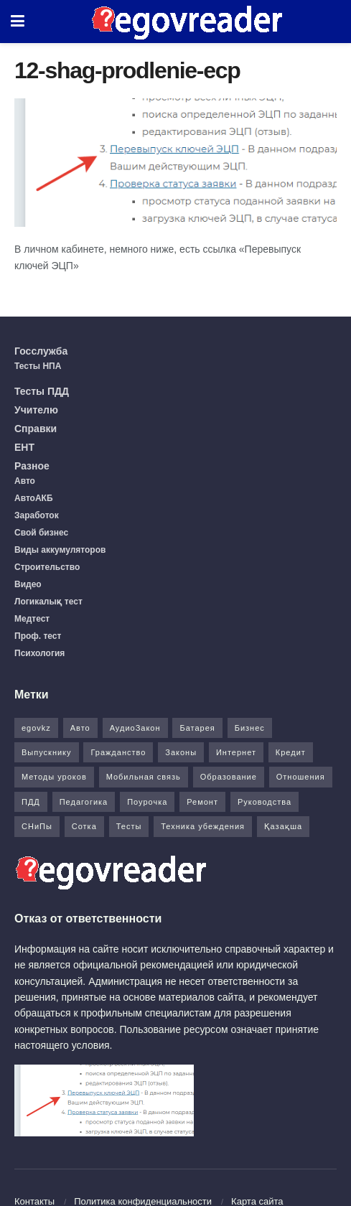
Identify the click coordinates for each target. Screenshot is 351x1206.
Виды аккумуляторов (60, 550)
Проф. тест (37, 636)
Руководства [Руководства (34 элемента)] (264, 802)
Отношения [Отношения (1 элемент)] (300, 776)
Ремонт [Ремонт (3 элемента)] (202, 802)
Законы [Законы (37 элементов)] (181, 752)
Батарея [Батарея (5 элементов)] (197, 728)
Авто (24, 481)
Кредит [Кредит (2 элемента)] (291, 752)
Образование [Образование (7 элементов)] (228, 776)
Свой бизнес (41, 533)
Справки (35, 428)
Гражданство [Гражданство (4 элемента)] (118, 752)
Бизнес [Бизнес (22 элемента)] (250, 728)
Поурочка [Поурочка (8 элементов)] (147, 802)
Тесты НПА (37, 366)
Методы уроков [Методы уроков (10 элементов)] (54, 776)
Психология (39, 653)
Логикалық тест (48, 602)
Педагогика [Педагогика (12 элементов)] (84, 802)
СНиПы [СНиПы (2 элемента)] (37, 826)
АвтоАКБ (33, 498)
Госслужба (40, 351)
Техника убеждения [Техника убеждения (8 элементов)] (203, 826)
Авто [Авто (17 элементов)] (80, 728)
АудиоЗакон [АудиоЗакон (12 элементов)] (135, 728)
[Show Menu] (17, 21)
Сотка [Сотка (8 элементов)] (84, 826)
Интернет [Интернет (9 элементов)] (236, 752)
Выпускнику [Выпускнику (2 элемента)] (47, 752)
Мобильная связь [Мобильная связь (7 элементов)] (143, 776)
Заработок (36, 515)
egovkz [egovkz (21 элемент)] (36, 728)
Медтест (32, 619)
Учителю (36, 410)
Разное (32, 466)
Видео (28, 584)
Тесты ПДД (41, 391)
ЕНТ (24, 447)
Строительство (47, 567)
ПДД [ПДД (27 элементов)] (31, 802)
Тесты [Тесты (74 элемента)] (129, 826)
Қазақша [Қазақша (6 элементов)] (283, 826)
